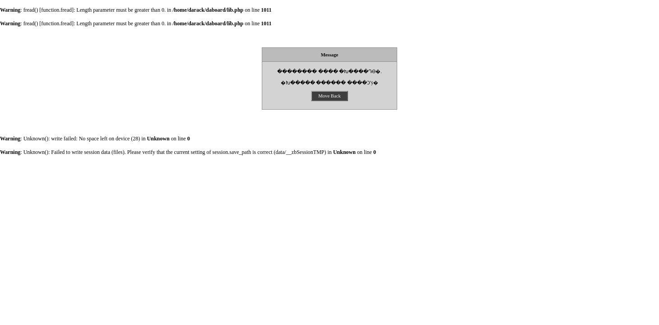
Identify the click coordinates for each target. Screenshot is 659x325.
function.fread (56, 10)
